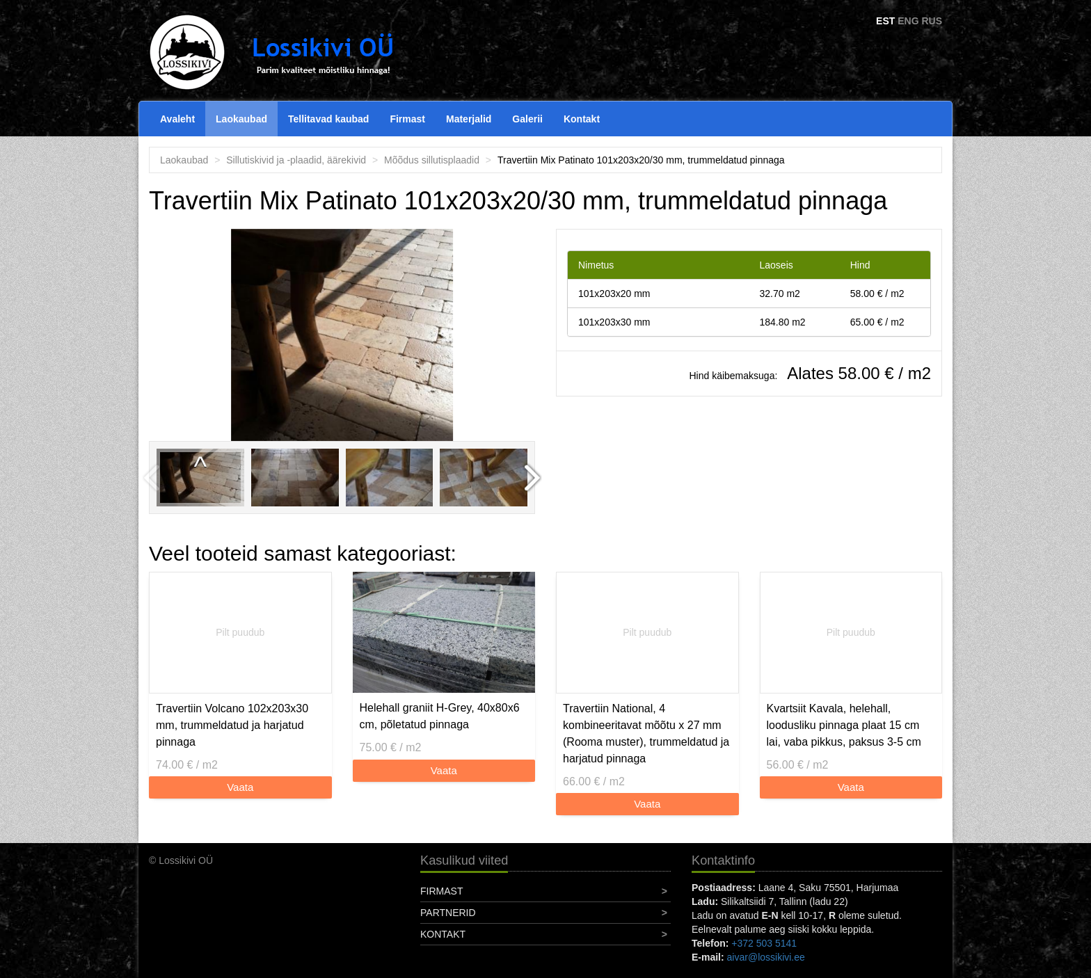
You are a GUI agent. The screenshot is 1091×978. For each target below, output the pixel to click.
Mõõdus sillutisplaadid (431, 160)
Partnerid (448, 912)
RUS (931, 20)
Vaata (240, 787)
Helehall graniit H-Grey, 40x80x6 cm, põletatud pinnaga (440, 716)
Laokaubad (241, 119)
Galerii (527, 119)
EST (885, 20)
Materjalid (468, 119)
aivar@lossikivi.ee (766, 957)
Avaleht (177, 119)
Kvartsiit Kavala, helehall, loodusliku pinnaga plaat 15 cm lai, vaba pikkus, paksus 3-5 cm (844, 725)
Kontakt (582, 119)
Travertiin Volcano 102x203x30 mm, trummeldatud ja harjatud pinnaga (232, 725)
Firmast (407, 119)
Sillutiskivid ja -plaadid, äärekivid (296, 160)
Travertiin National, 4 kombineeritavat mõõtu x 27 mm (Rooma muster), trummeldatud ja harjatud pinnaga (646, 733)
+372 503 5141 (764, 943)
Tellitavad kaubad (328, 119)
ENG (908, 20)
